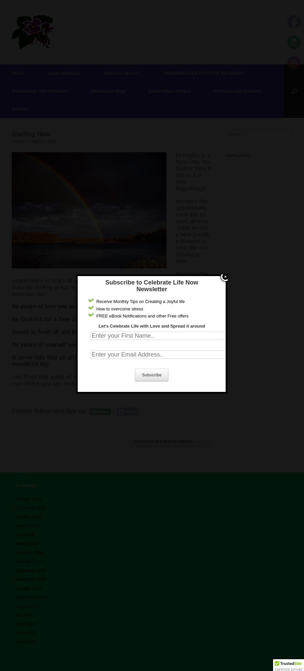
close (225, 261)
